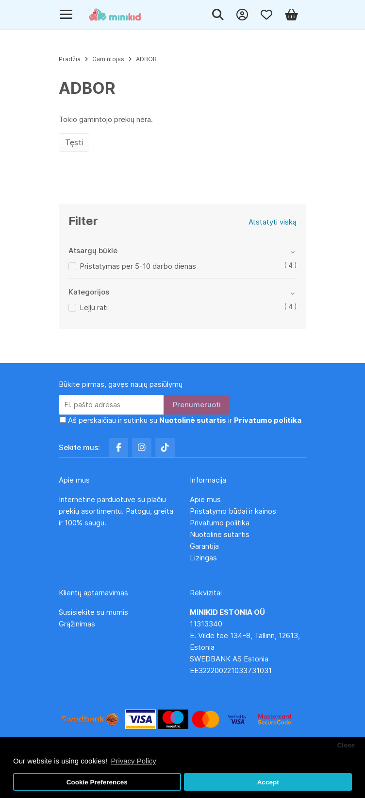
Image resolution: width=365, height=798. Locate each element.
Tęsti (74, 142)
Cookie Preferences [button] (97, 782)
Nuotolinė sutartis (219, 534)
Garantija (204, 546)
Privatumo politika (219, 522)
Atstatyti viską (273, 221)
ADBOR (146, 59)
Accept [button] (268, 782)
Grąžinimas (77, 623)
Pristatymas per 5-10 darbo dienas (138, 266)
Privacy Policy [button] (133, 761)
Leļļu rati (94, 307)
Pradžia (70, 59)
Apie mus (205, 499)
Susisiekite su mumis (93, 612)
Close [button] (346, 745)
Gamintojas (108, 59)
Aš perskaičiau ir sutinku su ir (184, 420)
